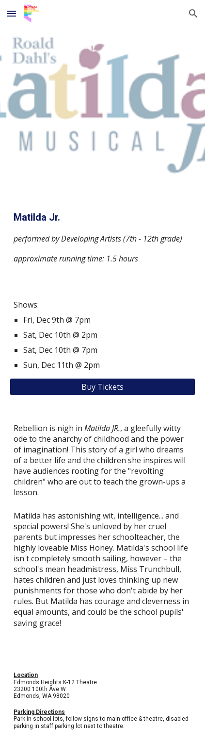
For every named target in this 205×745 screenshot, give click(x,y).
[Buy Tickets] (102, 387)
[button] (11, 13)
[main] (102, 237)
